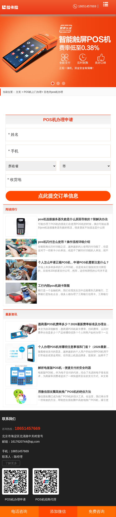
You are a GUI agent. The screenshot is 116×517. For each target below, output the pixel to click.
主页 (18, 92)
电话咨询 (19, 511)
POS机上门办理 (33, 92)
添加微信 (58, 511)
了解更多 (11, 463)
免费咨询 (97, 511)
